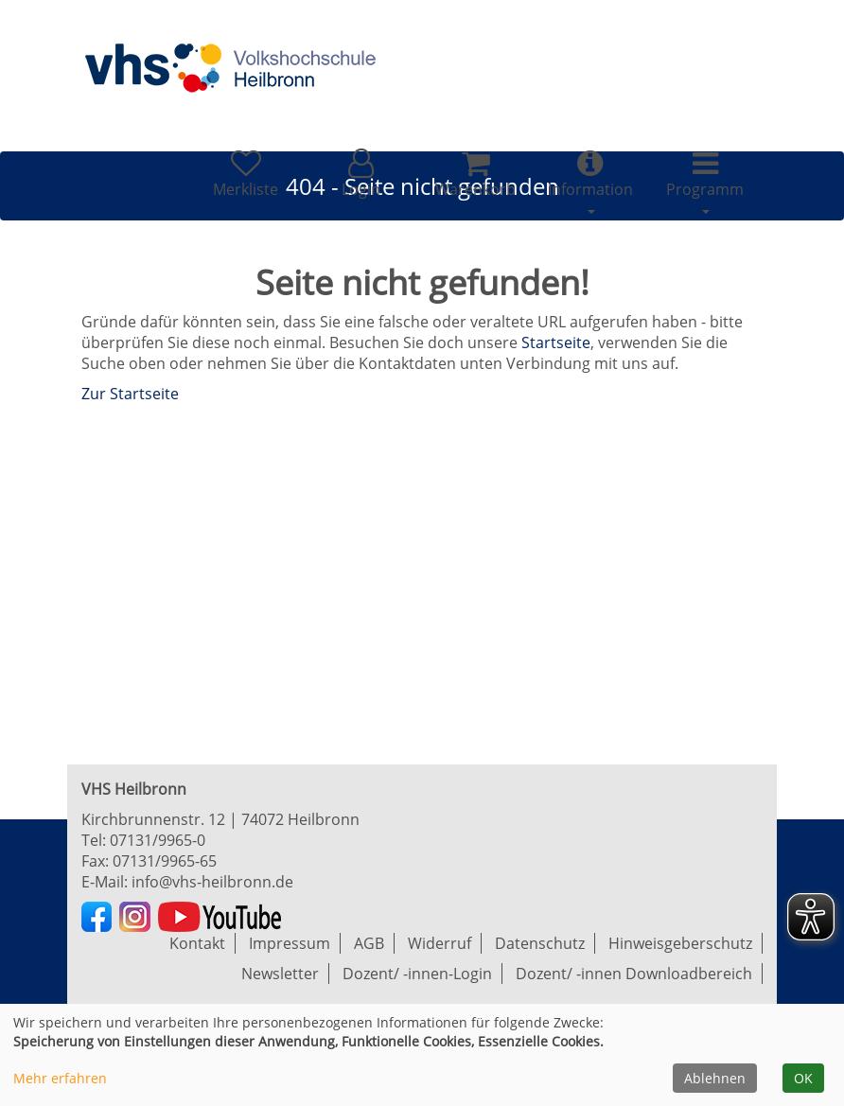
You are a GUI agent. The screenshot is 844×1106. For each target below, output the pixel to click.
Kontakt (197, 943)
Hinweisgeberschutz (680, 943)
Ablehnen (715, 1078)
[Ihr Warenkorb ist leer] (475, 174)
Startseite (555, 342)
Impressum (289, 943)
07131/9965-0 (157, 840)
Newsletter (280, 973)
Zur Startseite (130, 393)
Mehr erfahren (60, 1078)
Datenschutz (540, 943)
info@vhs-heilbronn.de (212, 881)
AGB (369, 943)
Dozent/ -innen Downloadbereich (634, 973)
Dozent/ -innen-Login (417, 973)
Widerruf (439, 943)
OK (803, 1078)
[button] (360, 174)
